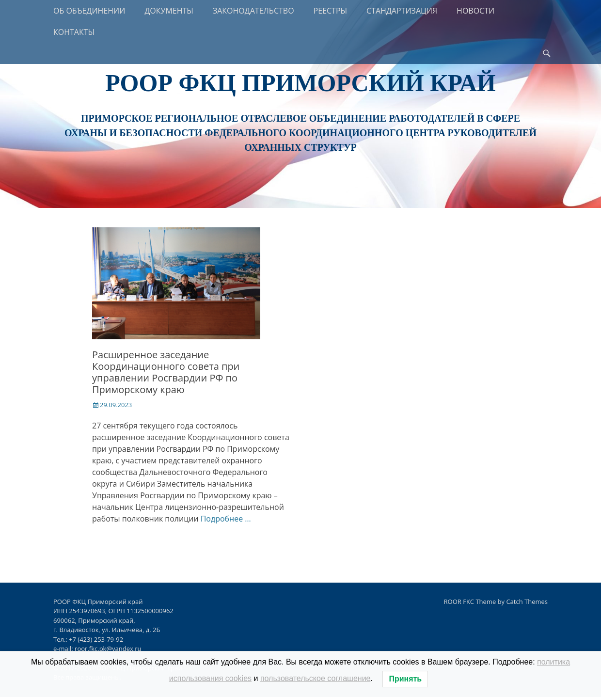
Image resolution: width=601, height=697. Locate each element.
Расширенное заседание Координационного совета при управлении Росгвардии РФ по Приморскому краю (165, 372)
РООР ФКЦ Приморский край (300, 82)
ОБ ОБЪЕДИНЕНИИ (89, 10)
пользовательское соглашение (315, 678)
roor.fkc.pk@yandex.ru (108, 648)
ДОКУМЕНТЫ (168, 10)
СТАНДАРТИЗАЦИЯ (401, 10)
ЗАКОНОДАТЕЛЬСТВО (253, 10)
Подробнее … (226, 518)
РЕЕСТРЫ (331, 10)
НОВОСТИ (475, 10)
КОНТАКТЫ (74, 32)
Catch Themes (527, 601)
